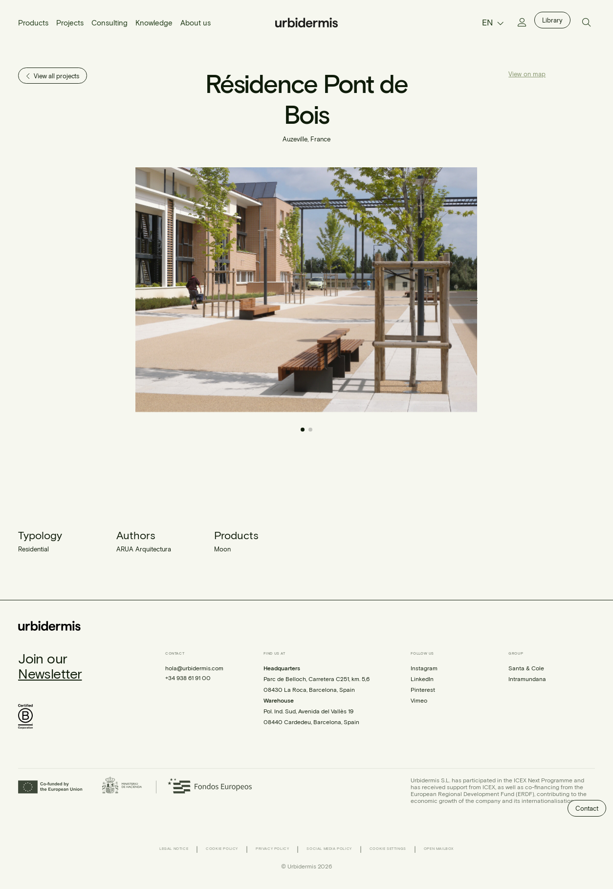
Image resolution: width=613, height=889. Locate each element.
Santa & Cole (526, 667)
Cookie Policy (222, 848)
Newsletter (50, 673)
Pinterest (423, 689)
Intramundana (527, 678)
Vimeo (419, 700)
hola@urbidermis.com (194, 667)
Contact (586, 808)
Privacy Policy (272, 848)
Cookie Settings (388, 848)
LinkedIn (422, 678)
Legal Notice (173, 848)
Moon (222, 549)
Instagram (424, 667)
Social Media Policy (328, 848)
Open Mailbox (439, 848)
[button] (475, 300)
